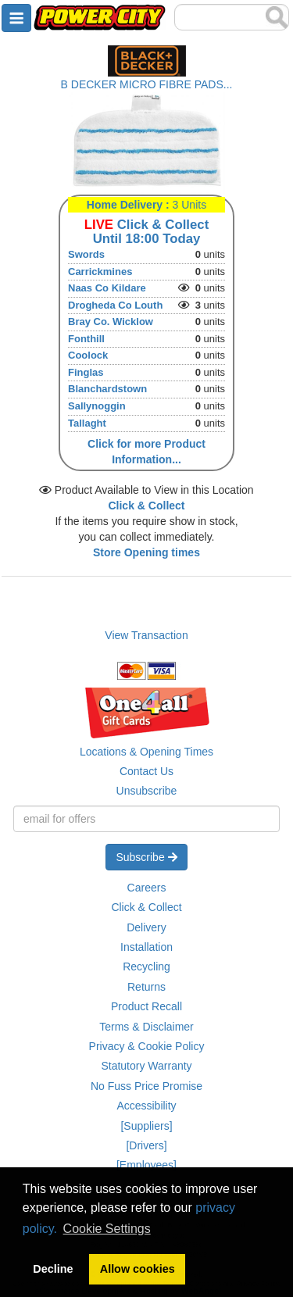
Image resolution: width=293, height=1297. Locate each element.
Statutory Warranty (146, 1065)
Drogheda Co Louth (115, 305)
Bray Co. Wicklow (110, 321)
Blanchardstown (107, 389)
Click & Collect (146, 907)
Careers (146, 887)
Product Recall (146, 1006)
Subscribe (146, 857)
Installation (146, 947)
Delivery (146, 927)
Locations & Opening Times (146, 751)
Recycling (146, 966)
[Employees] (146, 1165)
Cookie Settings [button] (107, 1228)
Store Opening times (146, 552)
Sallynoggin (97, 406)
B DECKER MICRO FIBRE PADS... (147, 84)
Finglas (86, 372)
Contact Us (146, 771)
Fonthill (86, 339)
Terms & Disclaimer (146, 1026)
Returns (146, 987)
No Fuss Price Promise (146, 1086)
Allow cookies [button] (137, 1269)
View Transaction (146, 635)
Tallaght (87, 423)
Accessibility (146, 1105)
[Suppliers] (146, 1126)
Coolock (88, 355)
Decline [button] (53, 1269)
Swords (86, 254)
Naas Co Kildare (107, 288)
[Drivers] (146, 1145)
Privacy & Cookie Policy (147, 1046)
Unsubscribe (146, 790)
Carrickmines (100, 271)
